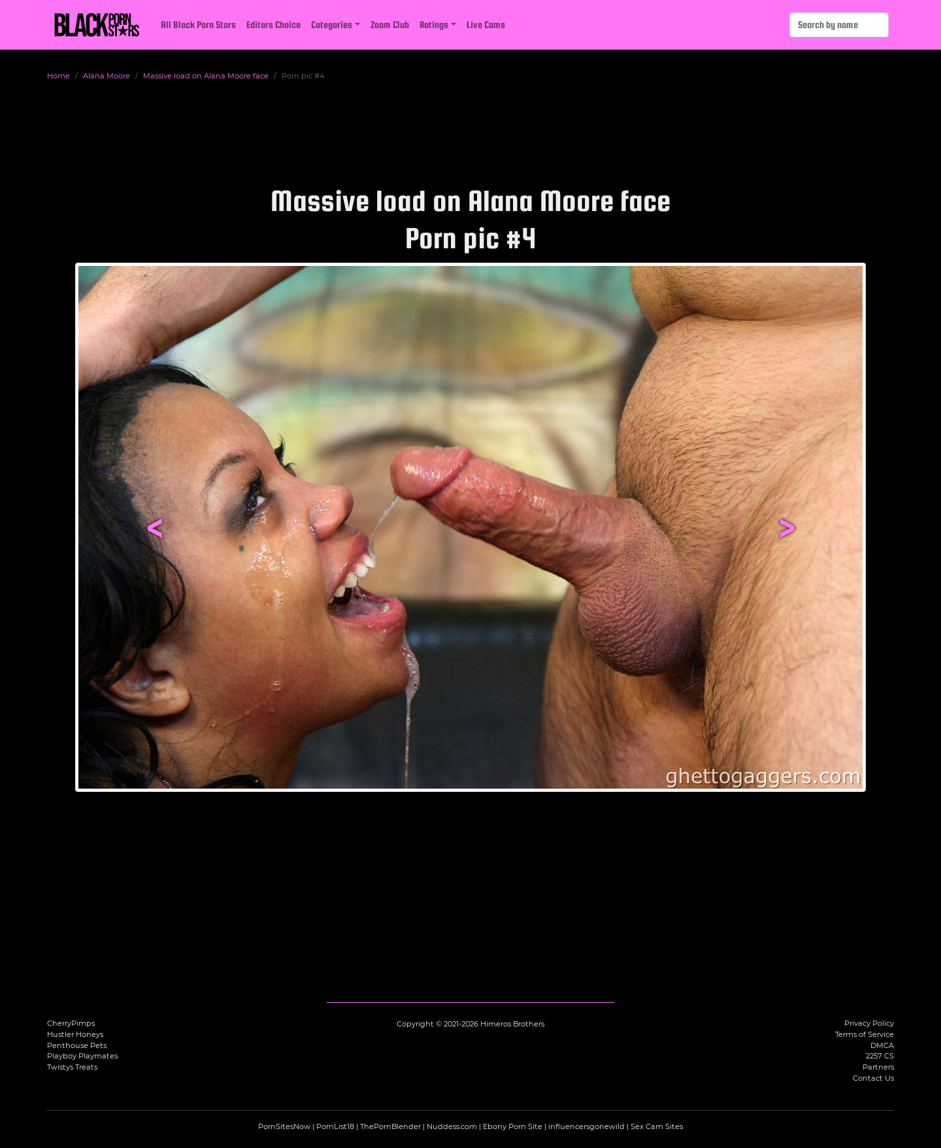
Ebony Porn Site (512, 1126)
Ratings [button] (434, 24)
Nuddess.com (452, 1126)
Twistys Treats (72, 1067)
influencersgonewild (586, 1126)
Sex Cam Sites (657, 1126)
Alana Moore (106, 75)
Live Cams (486, 24)
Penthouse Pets (77, 1045)
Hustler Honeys (75, 1034)
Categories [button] (331, 24)
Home (58, 75)
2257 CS (880, 1055)
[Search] (839, 24)
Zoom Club (390, 24)
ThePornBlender (390, 1126)
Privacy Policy (869, 1023)
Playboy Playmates (82, 1055)
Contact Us (873, 1078)
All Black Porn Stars (198, 24)
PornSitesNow (284, 1126)
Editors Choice (273, 24)
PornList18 (335, 1126)
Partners (878, 1067)
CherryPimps (71, 1023)
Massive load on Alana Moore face (206, 75)
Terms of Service (864, 1034)
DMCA (882, 1045)
